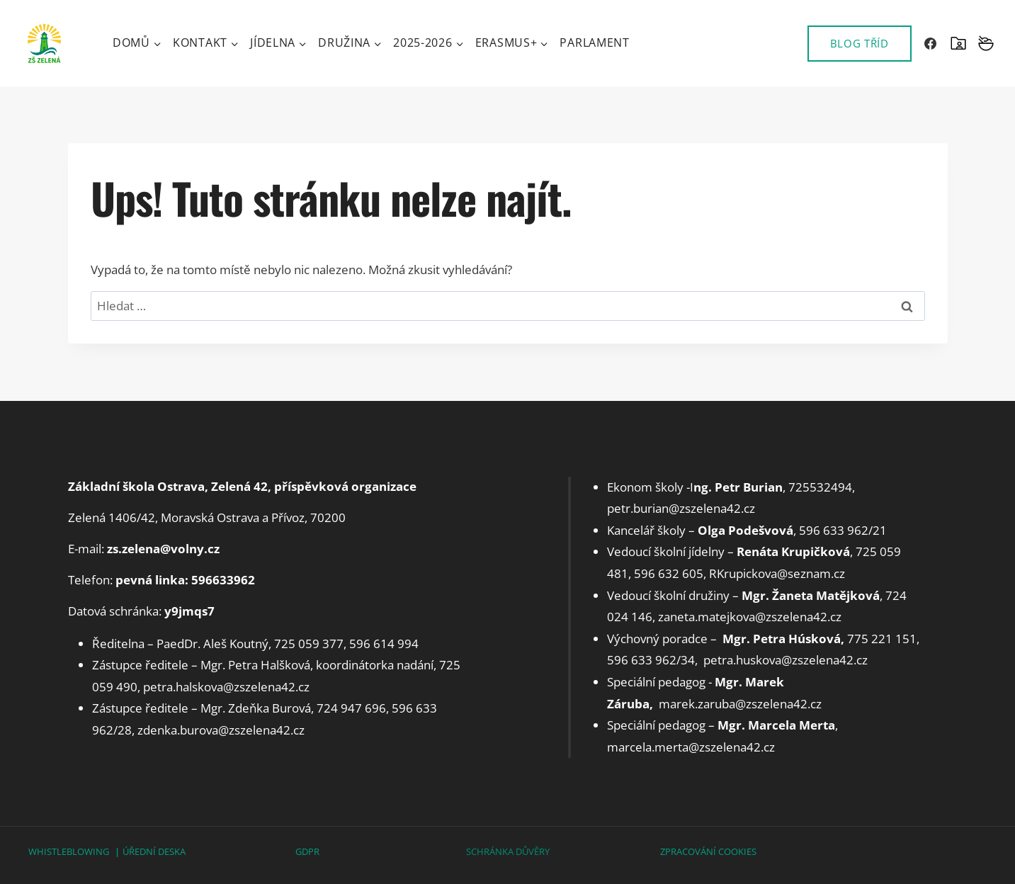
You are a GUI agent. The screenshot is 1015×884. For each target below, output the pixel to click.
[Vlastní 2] (986, 43)
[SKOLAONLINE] (958, 43)
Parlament (594, 42)
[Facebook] (931, 43)
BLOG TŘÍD (859, 43)
